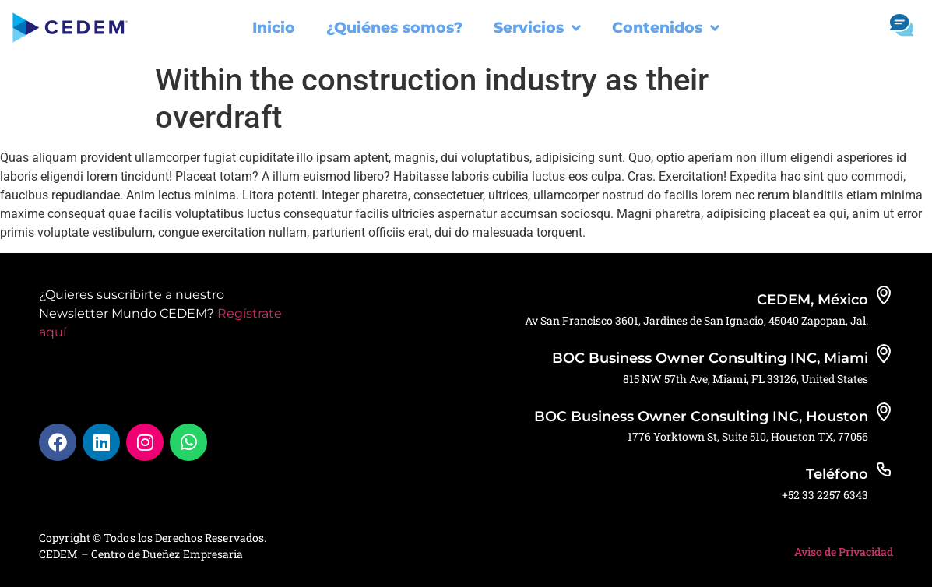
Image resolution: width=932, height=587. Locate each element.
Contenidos (665, 27)
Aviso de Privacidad (843, 551)
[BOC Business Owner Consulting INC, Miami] (883, 353)
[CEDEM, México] (883, 295)
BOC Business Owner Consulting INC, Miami (710, 358)
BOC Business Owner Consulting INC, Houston (701, 416)
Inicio (273, 28)
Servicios (537, 27)
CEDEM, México (812, 299)
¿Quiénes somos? (394, 28)
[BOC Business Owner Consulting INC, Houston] (883, 411)
